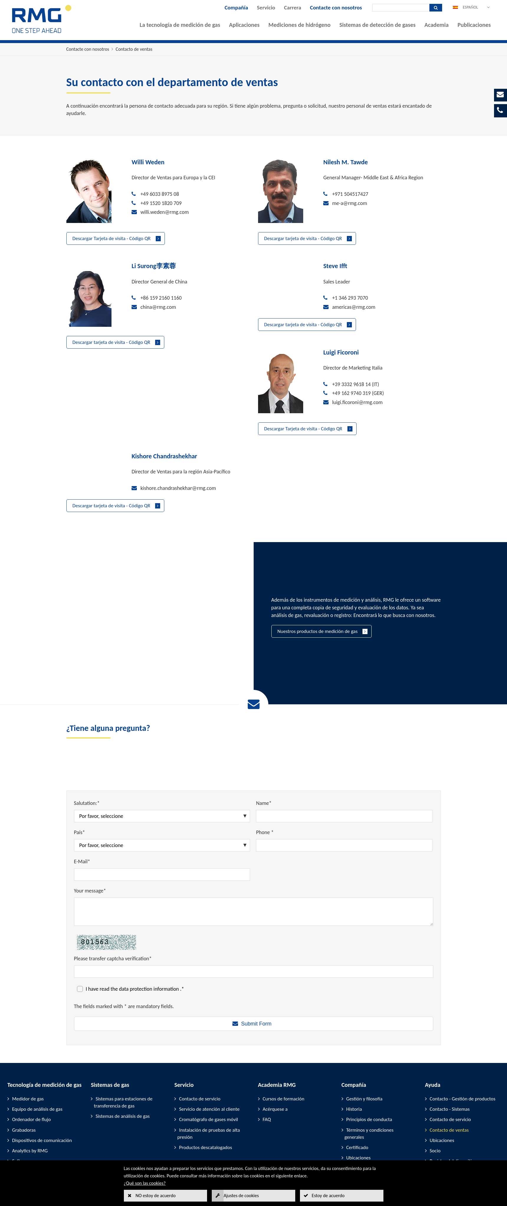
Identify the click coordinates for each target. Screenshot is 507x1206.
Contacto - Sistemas (450, 1062)
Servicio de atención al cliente (209, 1062)
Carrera (292, 7)
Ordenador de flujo (31, 1073)
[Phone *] (344, 798)
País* (79, 785)
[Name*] (344, 769)
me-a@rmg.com (349, 203)
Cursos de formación (283, 1052)
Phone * (265, 785)
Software (21, 1114)
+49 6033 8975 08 (159, 194)
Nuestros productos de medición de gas (318, 585)
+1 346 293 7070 (350, 298)
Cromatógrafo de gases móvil (208, 1073)
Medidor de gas (28, 1052)
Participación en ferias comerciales (451, 1128)
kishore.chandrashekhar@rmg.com (370, 407)
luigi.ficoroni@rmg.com (165, 425)
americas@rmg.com (353, 307)
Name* (264, 756)
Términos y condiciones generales (368, 1086)
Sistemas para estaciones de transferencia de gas (123, 1055)
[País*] (162, 798)
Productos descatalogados (205, 1100)
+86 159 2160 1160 (161, 298)
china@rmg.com (158, 307)
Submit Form (256, 977)
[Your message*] (253, 865)
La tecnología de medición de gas (180, 24)
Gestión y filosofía (364, 1052)
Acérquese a (275, 1062)
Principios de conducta (369, 1073)
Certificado (357, 1100)
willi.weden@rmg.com (164, 212)
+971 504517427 (350, 194)
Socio (435, 1104)
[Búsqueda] (400, 8)
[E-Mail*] (162, 828)
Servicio (266, 7)
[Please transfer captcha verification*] (253, 924)
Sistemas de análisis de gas (123, 1069)
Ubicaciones (358, 1111)
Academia (436, 24)
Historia (354, 1062)
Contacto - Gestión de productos (462, 1052)
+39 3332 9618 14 (159, 407)
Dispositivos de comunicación (42, 1093)
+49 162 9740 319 (159, 416)
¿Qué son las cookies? (145, 1183)
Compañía (236, 7)
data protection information (149, 942)
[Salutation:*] (162, 769)
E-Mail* (82, 815)
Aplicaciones (244, 24)
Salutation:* (87, 756)
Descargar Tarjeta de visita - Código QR (112, 238)
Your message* (90, 844)
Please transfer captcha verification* (113, 911)
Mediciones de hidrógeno (299, 24)
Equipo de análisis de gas (37, 1062)
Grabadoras (24, 1083)
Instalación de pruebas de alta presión (208, 1086)
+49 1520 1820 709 (161, 203)
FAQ (267, 1073)
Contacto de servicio (199, 1052)
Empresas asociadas (366, 1121)
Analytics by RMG (30, 1104)
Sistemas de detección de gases (377, 24)
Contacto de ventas (134, 49)
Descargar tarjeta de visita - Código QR (303, 238)
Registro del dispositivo (453, 1114)
